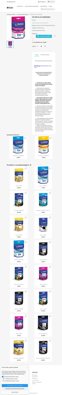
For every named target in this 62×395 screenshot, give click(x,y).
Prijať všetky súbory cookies (14, 385)
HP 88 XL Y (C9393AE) (19, 358)
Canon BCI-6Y (19, 235)
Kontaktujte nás (11, 2)
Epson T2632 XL (43, 185)
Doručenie (43, 6)
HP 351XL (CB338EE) (19, 210)
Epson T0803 (43, 284)
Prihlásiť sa (34, 378)
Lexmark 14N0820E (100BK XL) (43, 358)
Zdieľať (37, 46)
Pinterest (45, 46)
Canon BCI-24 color (19, 284)
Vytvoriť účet (35, 380)
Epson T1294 (19, 185)
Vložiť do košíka (43, 36)
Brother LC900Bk (19, 309)
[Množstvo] (33, 36)
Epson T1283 (19, 333)
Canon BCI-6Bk (43, 259)
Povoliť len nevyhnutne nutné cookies (15, 388)
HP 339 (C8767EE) (43, 333)
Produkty (20, 6)
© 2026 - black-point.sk (31, 393)
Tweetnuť (41, 46)
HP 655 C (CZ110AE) (19, 259)
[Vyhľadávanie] (48, 9)
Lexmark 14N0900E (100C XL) (43, 210)
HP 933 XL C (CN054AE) (18, 155)
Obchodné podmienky (32, 6)
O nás (50, 6)
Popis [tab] (36, 54)
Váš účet (35, 372)
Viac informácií (14, 392)
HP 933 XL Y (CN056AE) (43, 155)
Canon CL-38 (43, 309)
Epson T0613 (43, 235)
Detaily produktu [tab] (45, 54)
